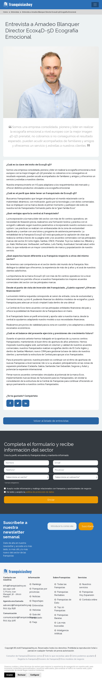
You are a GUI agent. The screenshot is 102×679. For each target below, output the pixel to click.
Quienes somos (36, 656)
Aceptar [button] (9, 675)
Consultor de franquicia (16, 656)
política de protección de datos (40, 492)
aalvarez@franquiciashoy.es (17, 605)
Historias (35, 610)
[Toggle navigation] (95, 4)
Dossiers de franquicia (48, 659)
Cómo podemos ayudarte (83, 656)
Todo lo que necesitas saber (57, 656)
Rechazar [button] (22, 675)
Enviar (51, 499)
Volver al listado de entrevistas (51, 420)
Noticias (34, 596)
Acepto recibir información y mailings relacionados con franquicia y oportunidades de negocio (49, 489)
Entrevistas (36, 605)
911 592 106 (9, 589)
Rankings (35, 584)
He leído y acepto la (30, 492)
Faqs (33, 622)
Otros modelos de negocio (72, 659)
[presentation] (67, 537)
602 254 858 (9, 608)
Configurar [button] (34, 675)
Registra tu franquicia (27, 659)
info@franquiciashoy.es (14, 585)
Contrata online (88, 599)
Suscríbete (87, 526)
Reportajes (36, 601)
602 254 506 (9, 620)
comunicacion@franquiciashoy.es (19, 617)
